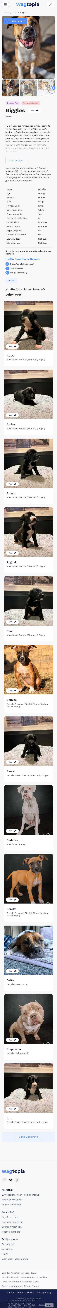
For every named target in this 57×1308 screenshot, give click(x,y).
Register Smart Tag (12, 1222)
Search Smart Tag (12, 1226)
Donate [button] (11, 280)
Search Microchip (11, 1204)
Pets (14, 13)
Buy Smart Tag (10, 1217)
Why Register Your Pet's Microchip (21, 1194)
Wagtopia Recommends (15, 1259)
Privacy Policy (44, 1292)
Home (6, 13)
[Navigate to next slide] (53, 88)
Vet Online (7, 1249)
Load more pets (28, 1137)
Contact (10, 1292)
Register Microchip (12, 1199)
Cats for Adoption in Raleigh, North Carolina (24, 1277)
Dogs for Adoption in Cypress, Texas (20, 1281)
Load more (16, 160)
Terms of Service (25, 1292)
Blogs (5, 1254)
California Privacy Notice (28, 1298)
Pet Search (8, 1244)
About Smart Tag (11, 1231)
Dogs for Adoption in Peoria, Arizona (20, 1286)
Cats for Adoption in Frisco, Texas (19, 1273)
